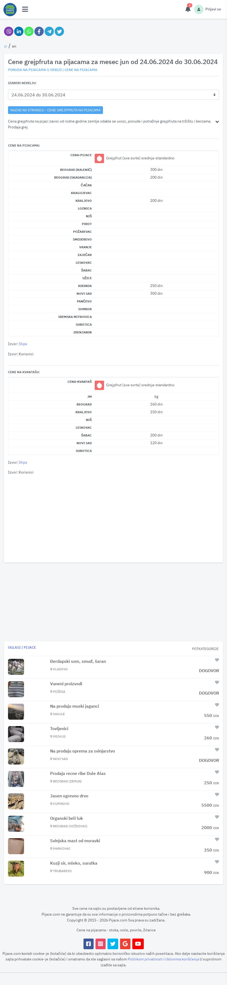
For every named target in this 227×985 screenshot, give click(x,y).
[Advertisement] (113, 519)
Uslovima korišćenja (182, 959)
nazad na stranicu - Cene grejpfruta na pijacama (55, 110)
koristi (27, 953)
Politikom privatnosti (146, 959)
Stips (23, 343)
